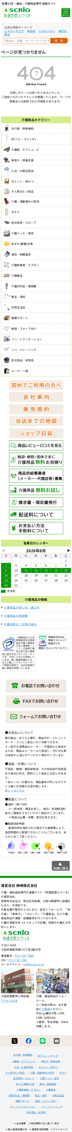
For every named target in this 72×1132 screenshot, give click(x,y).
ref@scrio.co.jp (33, 964)
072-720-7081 (18, 960)
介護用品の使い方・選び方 (22, 607)
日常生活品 (58, 1095)
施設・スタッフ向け (46, 1101)
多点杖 (31, 31)
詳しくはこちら (15, 790)
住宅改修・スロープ (24, 1078)
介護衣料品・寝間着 (19, 1095)
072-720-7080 (24, 956)
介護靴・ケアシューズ (24, 1061)
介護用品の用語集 (16, 615)
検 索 (59, 41)
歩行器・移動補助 (22, 1054)
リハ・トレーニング (52, 1106)
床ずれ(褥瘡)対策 (25, 1084)
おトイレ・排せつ (48, 1067)
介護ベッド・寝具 (49, 1078)
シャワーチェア (14, 31)
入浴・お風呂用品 (23, 1067)
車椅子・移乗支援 (50, 1061)
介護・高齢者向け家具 (42, 1072)
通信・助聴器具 (48, 1084)
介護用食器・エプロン (29, 1089)
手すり (63, 1072)
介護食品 (50, 1089)
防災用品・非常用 (36, 1112)
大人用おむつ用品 (15, 1072)
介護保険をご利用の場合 (20, 624)
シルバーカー (47, 31)
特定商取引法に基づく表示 (45, 1123)
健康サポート (22, 1101)
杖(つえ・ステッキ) (48, 1055)
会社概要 (21, 1123)
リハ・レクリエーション (22, 1106)
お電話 (46, 1009)
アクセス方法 (9, 1001)
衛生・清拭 (41, 1095)
